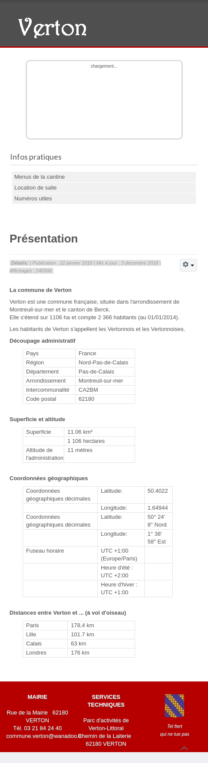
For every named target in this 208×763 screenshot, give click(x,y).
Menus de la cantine (39, 177)
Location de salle (35, 187)
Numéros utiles (33, 198)
